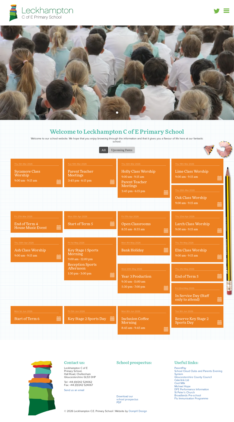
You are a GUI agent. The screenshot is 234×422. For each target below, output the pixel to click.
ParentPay (180, 368)
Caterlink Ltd (181, 380)
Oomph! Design (138, 411)
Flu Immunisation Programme (191, 398)
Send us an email (74, 390)
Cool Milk (179, 383)
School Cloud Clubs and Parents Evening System (198, 372)
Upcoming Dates (121, 150)
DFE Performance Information (191, 389)
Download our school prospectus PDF (127, 399)
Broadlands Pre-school (187, 395)
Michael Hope (182, 386)
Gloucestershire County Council (193, 377)
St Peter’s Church (184, 392)
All (104, 150)
